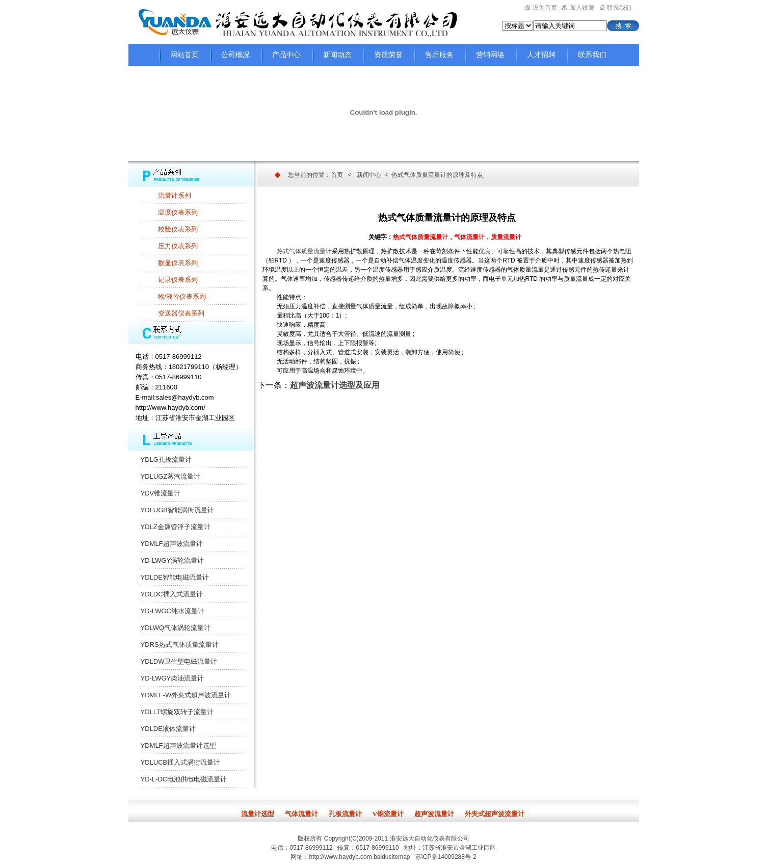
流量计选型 (257, 814)
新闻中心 (369, 174)
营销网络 (490, 54)
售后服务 (439, 54)
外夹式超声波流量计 (494, 814)
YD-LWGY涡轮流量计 (172, 560)
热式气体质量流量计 (304, 251)
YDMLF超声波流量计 (172, 543)
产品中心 (286, 54)
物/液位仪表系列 (182, 296)
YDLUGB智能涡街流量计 (177, 510)
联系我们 (615, 7)
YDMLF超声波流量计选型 (178, 745)
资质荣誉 (388, 54)
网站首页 (184, 54)
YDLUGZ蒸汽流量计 (171, 476)
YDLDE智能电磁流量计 (175, 577)
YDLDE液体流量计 (168, 728)
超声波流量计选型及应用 (335, 385)
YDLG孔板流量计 (166, 459)
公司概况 (235, 54)
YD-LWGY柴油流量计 (172, 678)
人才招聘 (541, 54)
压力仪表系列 (178, 246)
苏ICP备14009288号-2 (446, 856)
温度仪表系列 (178, 212)
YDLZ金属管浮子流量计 (175, 527)
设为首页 (541, 7)
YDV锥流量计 (161, 493)
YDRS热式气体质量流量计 (180, 644)
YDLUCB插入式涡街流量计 (181, 762)
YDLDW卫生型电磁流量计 (179, 661)
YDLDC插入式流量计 (172, 594)
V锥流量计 (388, 814)
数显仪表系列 (178, 263)
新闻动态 (337, 54)
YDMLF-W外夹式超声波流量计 (186, 695)
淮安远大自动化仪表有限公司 (429, 838)
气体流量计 (301, 814)
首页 (337, 174)
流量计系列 (174, 195)
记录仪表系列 (178, 279)
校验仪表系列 (178, 229)
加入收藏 (578, 7)
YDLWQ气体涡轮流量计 (176, 628)
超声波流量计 (434, 814)
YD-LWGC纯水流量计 (172, 611)
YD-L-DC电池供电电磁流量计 (184, 779)
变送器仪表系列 (181, 313)
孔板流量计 (345, 814)
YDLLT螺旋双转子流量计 (177, 712)
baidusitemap (392, 856)
